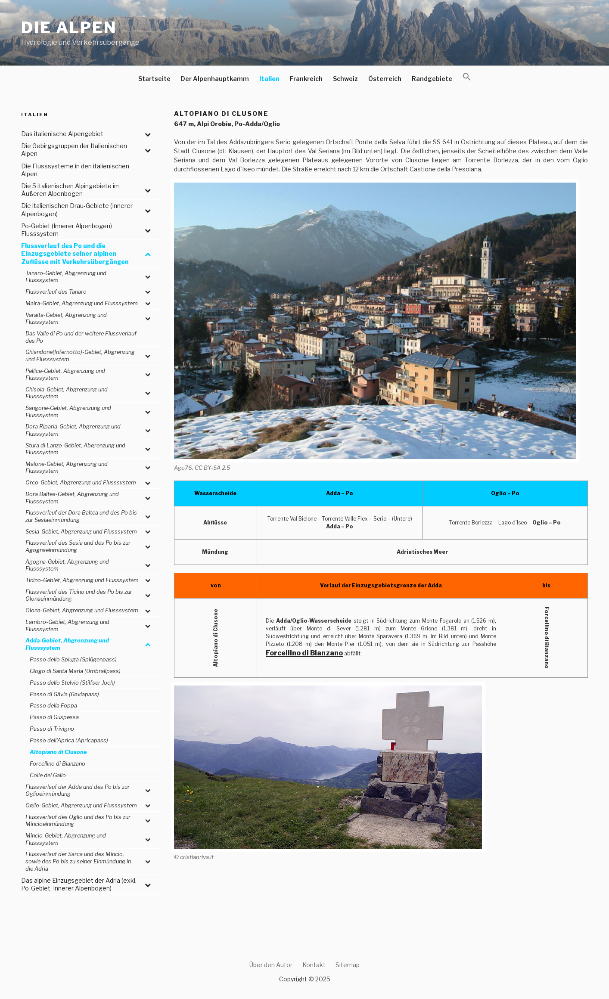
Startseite (154, 78)
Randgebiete (432, 78)
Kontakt (314, 964)
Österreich (384, 78)
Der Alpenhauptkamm (215, 78)
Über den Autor (270, 964)
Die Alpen (69, 27)
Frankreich (306, 78)
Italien (269, 78)
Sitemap (348, 964)
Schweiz (345, 78)
